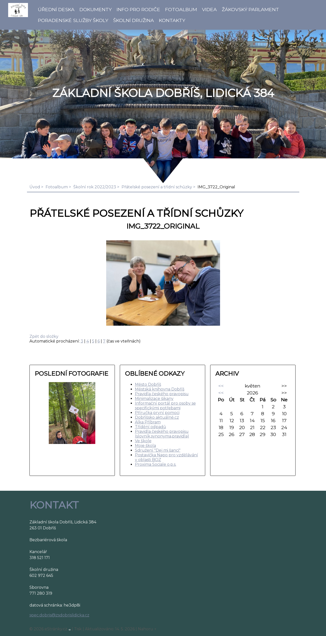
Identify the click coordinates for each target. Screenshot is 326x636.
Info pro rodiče (138, 9)
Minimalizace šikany (154, 398)
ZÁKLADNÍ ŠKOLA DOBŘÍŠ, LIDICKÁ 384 (163, 93)
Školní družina (133, 20)
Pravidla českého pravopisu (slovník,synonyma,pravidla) (162, 434)
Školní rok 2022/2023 (94, 187)
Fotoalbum (181, 9)
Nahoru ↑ (147, 629)
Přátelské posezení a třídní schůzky (157, 187)
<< (221, 386)
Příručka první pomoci (157, 412)
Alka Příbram (148, 422)
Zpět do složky (43, 336)
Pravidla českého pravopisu (162, 393)
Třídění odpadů (150, 426)
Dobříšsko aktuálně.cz (157, 417)
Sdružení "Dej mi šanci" (157, 450)
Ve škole (143, 441)
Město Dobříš (148, 384)
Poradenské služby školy (73, 20)
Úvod (34, 187)
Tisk (78, 629)
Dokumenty (95, 9)
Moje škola (145, 445)
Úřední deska (56, 9)
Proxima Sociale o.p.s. (155, 464)
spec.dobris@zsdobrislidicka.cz (59, 615)
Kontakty (172, 20)
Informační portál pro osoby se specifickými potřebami (165, 405)
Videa (209, 9)
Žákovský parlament (250, 9)
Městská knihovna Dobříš (159, 389)
